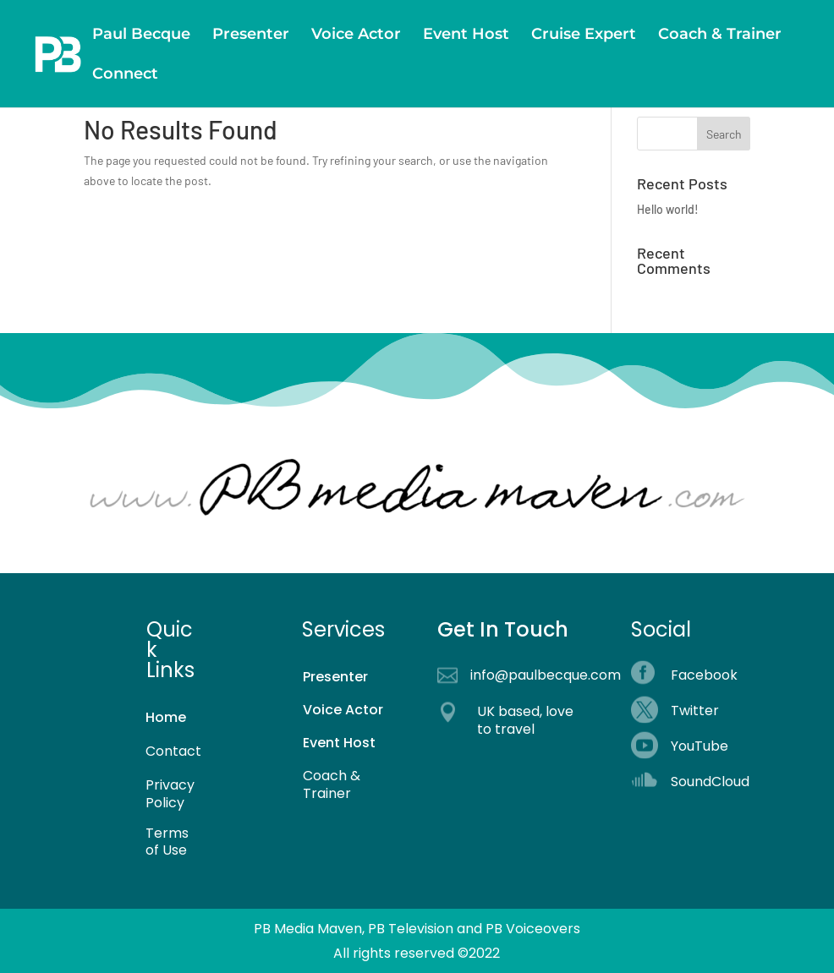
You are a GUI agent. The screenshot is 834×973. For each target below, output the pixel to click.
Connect (125, 75)
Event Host (466, 35)
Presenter (250, 35)
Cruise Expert (583, 35)
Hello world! (668, 209)
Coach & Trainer (720, 35)
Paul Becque (141, 35)
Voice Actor (356, 35)
